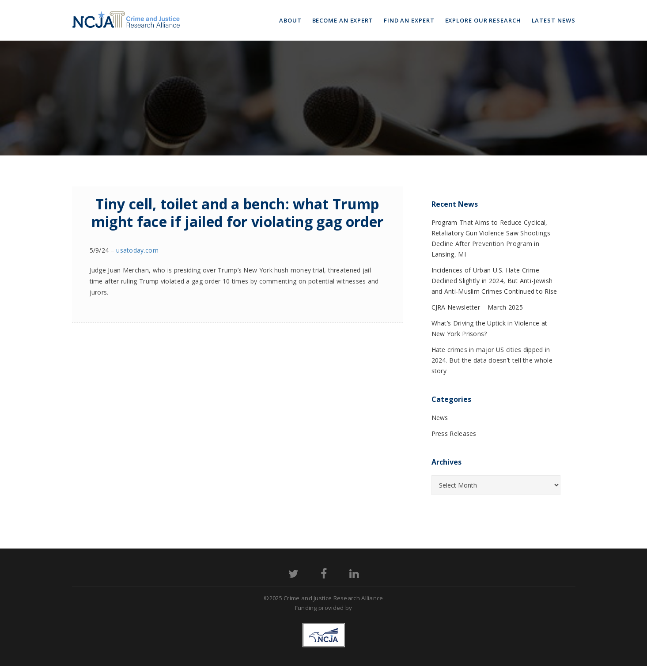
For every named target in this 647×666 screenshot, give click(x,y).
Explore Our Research (483, 20)
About (290, 20)
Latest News (553, 20)
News (439, 417)
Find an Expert (409, 20)
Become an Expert (342, 20)
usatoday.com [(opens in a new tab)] (137, 250)
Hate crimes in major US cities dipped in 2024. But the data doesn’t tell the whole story (491, 360)
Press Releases (454, 433)
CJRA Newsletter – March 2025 (477, 307)
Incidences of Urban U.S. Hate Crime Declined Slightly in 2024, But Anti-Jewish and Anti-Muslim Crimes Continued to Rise (494, 280)
